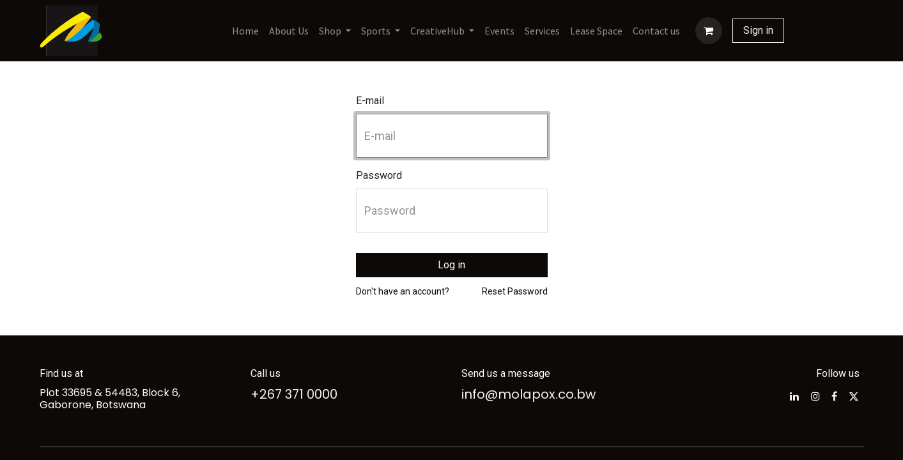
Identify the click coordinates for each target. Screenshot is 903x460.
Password (379, 175)
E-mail (370, 101)
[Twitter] (853, 396)
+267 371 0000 (294, 394)
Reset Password (515, 291)
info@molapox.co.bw (528, 394)
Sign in (758, 30)
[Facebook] (834, 396)
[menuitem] (245, 30)
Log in (451, 265)
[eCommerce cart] (708, 30)
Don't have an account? (402, 291)
